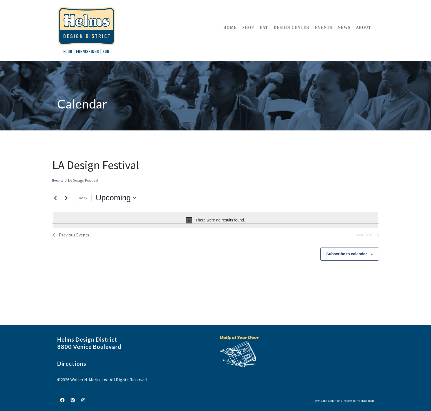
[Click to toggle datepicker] (116, 197)
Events (58, 180)
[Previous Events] (55, 198)
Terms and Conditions (328, 401)
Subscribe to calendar (346, 254)
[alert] (215, 220)
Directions (71, 363)
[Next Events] (66, 198)
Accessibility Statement (359, 401)
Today (82, 198)
